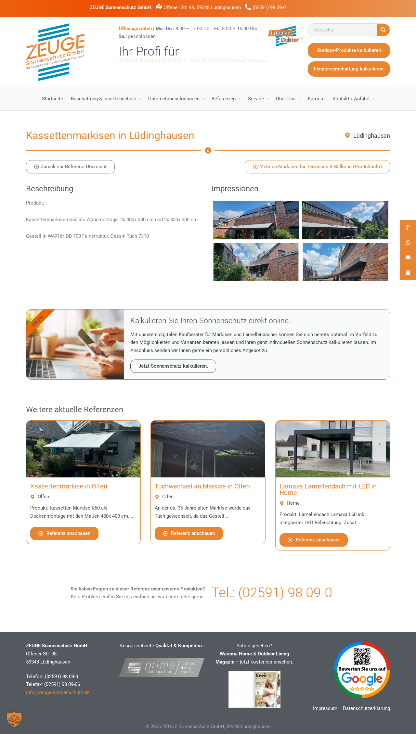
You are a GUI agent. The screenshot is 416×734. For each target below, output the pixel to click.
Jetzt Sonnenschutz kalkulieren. (173, 366)
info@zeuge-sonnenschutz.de (57, 692)
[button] (14, 719)
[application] (138, 99)
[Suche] (383, 30)
